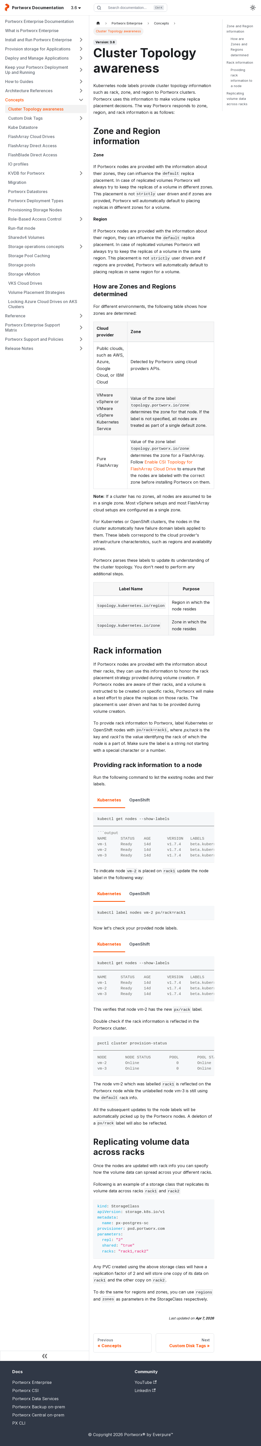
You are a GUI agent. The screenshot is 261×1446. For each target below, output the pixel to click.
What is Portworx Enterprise (32, 30)
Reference (15, 315)
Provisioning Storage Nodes (35, 209)
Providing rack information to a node (241, 78)
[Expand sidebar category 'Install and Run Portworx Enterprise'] (81, 40)
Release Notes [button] (19, 348)
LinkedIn (145, 1390)
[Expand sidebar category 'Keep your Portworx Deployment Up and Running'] (81, 69)
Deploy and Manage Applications (37, 58)
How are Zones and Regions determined (240, 47)
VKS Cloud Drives (25, 283)
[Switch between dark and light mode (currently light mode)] (253, 8)
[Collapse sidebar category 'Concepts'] (81, 100)
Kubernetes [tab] (109, 799)
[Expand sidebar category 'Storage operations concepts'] (81, 246)
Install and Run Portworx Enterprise (38, 39)
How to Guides (19, 81)
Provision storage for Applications (37, 48)
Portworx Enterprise (32, 1382)
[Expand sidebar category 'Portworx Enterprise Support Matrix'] (81, 327)
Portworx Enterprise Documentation (39, 21)
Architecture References (29, 90)
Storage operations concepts (36, 246)
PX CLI (18, 1423)
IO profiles (18, 164)
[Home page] (98, 23)
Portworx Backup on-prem (38, 1406)
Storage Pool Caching (29, 255)
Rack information (240, 62)
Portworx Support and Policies (34, 339)
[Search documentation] (130, 8)
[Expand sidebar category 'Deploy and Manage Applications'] (81, 58)
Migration (17, 182)
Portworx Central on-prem (38, 1414)
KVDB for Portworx (26, 173)
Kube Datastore (23, 127)
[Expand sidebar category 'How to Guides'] (81, 81)
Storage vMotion (24, 274)
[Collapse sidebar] (44, 1356)
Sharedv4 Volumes (26, 237)
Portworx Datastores (27, 191)
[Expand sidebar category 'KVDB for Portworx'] (81, 173)
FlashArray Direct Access (32, 145)
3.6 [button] (74, 7)
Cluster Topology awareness (35, 109)
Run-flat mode (21, 228)
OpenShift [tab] (139, 799)
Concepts (14, 99)
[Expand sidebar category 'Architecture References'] (81, 91)
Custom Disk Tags (25, 118)
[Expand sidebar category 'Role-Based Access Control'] (81, 219)
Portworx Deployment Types (35, 200)
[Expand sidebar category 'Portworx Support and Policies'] (81, 339)
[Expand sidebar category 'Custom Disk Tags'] (81, 118)
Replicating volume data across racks (237, 98)
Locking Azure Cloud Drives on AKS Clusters (42, 304)
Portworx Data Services (35, 1398)
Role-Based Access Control (34, 219)
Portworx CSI (25, 1390)
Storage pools (21, 264)
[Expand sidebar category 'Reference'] (81, 316)
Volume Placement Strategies (36, 292)
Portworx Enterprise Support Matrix (32, 327)
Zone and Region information (240, 28)
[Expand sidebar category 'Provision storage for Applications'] (81, 49)
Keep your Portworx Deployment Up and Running (36, 70)
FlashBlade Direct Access (32, 154)
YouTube (145, 1382)
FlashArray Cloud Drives (31, 136)
